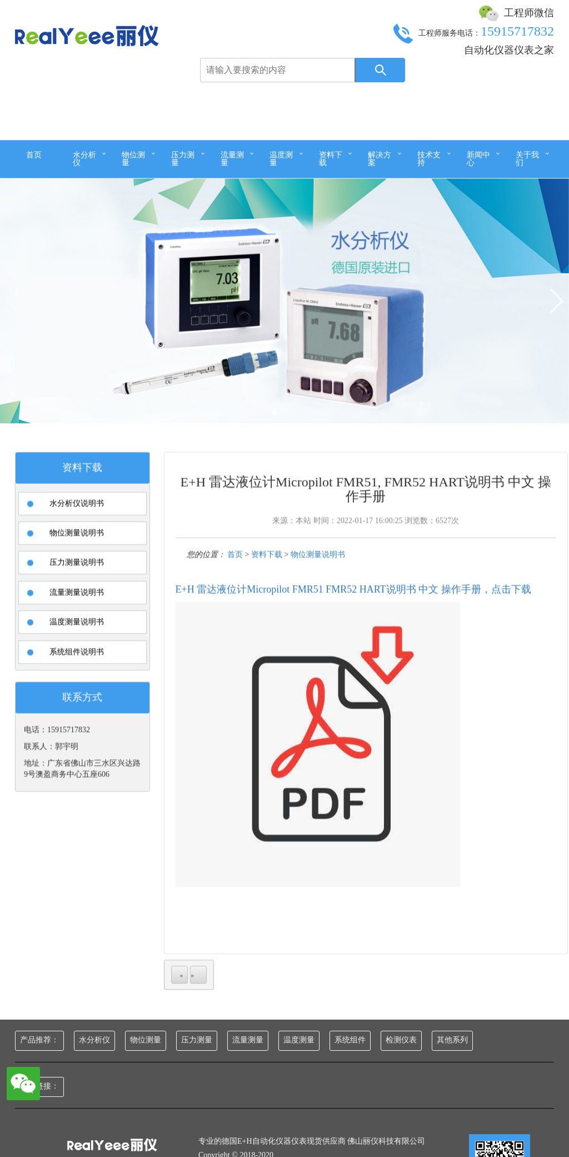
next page (198, 995)
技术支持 (429, 159)
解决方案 (379, 159)
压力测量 (182, 159)
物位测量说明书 (318, 574)
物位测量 (133, 159)
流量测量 (232, 159)
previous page (179, 995)
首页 (34, 155)
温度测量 (281, 159)
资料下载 (330, 159)
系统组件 (350, 1040)
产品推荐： (39, 1040)
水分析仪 (84, 159)
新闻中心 (478, 159)
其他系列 (452, 1040)
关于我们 (527, 159)
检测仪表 (401, 1040)
